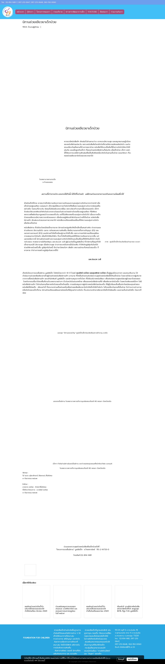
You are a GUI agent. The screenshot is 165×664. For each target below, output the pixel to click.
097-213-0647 (24, 2)
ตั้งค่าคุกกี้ (121, 659)
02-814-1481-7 (11, 2)
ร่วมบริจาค (58, 12)
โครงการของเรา (43, 12)
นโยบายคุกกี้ (41, 660)
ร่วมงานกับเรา (117, 12)
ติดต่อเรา (104, 12)
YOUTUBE (92, 12)
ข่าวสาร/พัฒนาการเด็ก (75, 12)
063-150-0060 (50, 2)
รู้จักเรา (30, 12)
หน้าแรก (20, 12)
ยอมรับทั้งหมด (132, 659)
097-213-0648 (37, 2)
